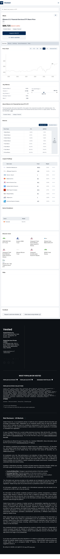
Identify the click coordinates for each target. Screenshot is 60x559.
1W (34, 48)
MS (38, 193)
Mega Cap (25, 393)
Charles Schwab (31, 392)
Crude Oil (5, 388)
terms (26, 552)
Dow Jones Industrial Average (40, 391)
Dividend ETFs (27, 390)
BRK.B (38, 167)
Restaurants (33, 394)
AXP (38, 201)
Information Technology (8, 397)
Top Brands (40, 392)
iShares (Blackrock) (7, 392)
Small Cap (5, 393)
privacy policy (34, 552)
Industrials (18, 397)
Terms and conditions (15, 406)
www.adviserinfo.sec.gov (20, 440)
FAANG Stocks (13, 402)
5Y (47, 48)
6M (40, 48)
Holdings (15, 43)
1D (30, 48)
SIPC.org (37, 447)
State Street (17, 392)
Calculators (5, 406)
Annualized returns (53, 124)
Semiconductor (28, 396)
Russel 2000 (28, 391)
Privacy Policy (26, 406)
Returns (9, 43)
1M (37, 48)
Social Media (6, 398)
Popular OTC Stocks (39, 402)
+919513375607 (7, 352)
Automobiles (37, 396)
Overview (4, 43)
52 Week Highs (31, 399)
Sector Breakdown (22, 43)
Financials (25, 397)
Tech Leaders (6, 401)
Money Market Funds (17, 390)
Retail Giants (14, 401)
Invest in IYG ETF (14, 33)
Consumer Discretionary (16, 398)
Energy (39, 397)
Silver (11, 388)
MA (38, 178)
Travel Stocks (39, 401)
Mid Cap (12, 393)
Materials (50, 396)
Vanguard (51, 391)
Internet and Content (43, 394)
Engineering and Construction (43, 393)
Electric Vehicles (14, 399)
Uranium (16, 388)
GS (37, 186)
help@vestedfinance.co (9, 351)
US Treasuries (6, 390)
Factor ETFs (6, 391)
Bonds (39, 388)
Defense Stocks (30, 401)
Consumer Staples (48, 397)
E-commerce (23, 399)
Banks (21, 396)
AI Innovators (33, 397)
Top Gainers (15, 396)
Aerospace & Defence (23, 394)
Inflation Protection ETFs (38, 390)
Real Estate (45, 388)
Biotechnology (6, 394)
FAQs (29, 43)
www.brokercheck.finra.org (25, 447)
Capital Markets (7, 396)
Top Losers (5, 402)
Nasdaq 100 (14, 391)
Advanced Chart (53, 48)
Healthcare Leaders (49, 401)
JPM (38, 171)
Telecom (52, 394)
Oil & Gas (32, 393)
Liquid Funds (33, 388)
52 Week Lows (50, 399)
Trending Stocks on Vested (25, 402)
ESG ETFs (48, 390)
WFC (38, 190)
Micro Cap (47, 392)
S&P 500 (21, 391)
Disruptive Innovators (30, 398)
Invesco (24, 392)
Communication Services (42, 398)
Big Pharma (22, 401)
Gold (27, 388)
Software (14, 394)
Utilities (44, 396)
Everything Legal (35, 406)
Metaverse (5, 399)
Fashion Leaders (41, 399)
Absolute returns (43, 124)
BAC (38, 182)
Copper (22, 388)
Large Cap (18, 393)
